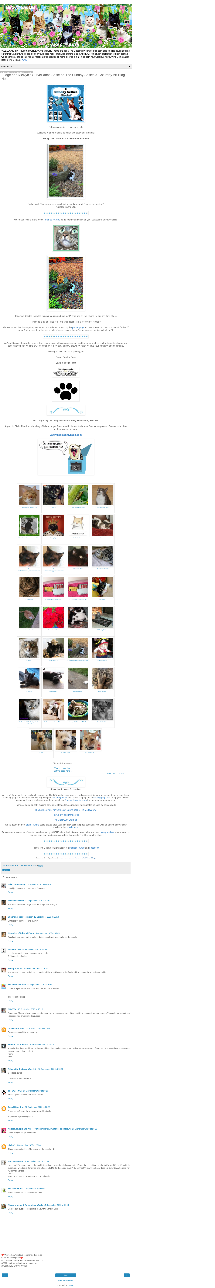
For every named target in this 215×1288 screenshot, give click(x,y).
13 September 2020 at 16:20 (37, 1028)
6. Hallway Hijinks (53, 538)
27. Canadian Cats (77, 691)
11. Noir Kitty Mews (78, 568)
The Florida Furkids (17, 985)
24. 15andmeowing (102, 660)
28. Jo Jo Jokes (102, 691)
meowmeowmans (16, 901)
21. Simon (28, 660)
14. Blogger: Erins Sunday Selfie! (53, 599)
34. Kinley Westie (65, 752)
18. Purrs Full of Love (53, 630)
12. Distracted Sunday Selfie (102, 568)
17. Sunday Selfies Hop (29, 630)
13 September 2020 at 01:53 (37, 901)
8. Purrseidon (102, 538)
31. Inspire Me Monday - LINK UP (77, 721)
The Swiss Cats (15, 1091)
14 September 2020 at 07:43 (56, 1205)
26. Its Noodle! (53, 691)
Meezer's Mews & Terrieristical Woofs (25, 1205)
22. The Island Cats (53, 660)
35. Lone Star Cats (89, 752)
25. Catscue (29, 691)
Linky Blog (120, 773)
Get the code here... (63, 771)
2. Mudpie (53, 507)
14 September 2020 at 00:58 (36, 1161)
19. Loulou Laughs (77, 630)
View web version (65, 1280)
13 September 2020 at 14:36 (34, 968)
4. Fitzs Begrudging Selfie (102, 507)
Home (66, 1275)
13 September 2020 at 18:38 (50, 1069)
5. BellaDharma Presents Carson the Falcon (29, 538)
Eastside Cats (14, 949)
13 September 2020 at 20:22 (37, 1107)
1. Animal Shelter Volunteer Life (29, 507)
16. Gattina (102, 599)
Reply (10, 892)
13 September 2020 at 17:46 (41, 1044)
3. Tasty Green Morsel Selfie (77, 507)
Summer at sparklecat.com (20, 917)
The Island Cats (15, 1189)
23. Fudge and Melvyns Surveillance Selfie (77, 660)
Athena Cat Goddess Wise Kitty (22, 1069)
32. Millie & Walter (102, 721)
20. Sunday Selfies (102, 630)
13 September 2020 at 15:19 (30, 1009)
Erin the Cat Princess (18, 1044)
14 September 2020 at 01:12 (35, 1189)
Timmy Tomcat (15, 968)
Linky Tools (111, 773)
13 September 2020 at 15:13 (39, 985)
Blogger (71, 1285)
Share (6, 870)
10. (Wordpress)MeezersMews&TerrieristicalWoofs (53, 570)
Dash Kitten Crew (16, 1107)
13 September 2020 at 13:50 (34, 949)
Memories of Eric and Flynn (21, 933)
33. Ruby (41, 752)
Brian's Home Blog (17, 884)
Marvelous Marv (15, 1161)
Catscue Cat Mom (16, 1028)
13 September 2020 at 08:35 (47, 933)
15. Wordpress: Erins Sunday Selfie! (78, 599)
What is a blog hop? (63, 768)
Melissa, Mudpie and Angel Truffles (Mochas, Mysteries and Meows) (39, 1129)
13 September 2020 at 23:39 (84, 1129)
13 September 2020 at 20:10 (35, 1091)
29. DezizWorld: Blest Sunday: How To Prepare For (29, 722)
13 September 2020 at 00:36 (38, 884)
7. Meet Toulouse (77, 538)
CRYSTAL (12, 1009)
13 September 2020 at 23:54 (28, 1145)
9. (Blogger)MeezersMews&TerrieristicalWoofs (29, 570)
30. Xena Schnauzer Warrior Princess (53, 721)
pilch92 (11, 1145)
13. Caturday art (29, 599)
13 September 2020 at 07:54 (46, 917)
